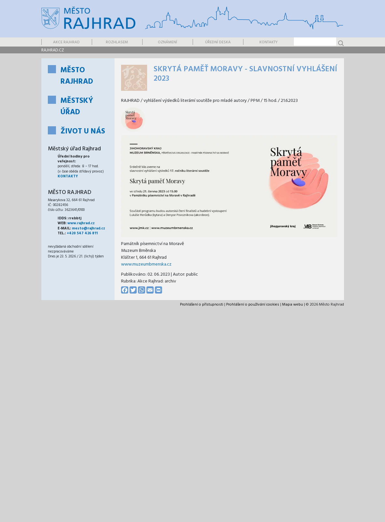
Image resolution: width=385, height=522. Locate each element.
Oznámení (167, 42)
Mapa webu (292, 304)
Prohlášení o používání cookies (252, 304)
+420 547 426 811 (82, 233)
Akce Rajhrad (66, 42)
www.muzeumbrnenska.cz (146, 264)
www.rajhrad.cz (81, 223)
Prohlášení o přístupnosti (201, 304)
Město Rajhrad (77, 76)
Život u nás (83, 132)
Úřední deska (218, 42)
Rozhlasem (117, 42)
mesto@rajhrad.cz (88, 228)
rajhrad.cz (52, 50)
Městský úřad (77, 106)
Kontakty (268, 42)
